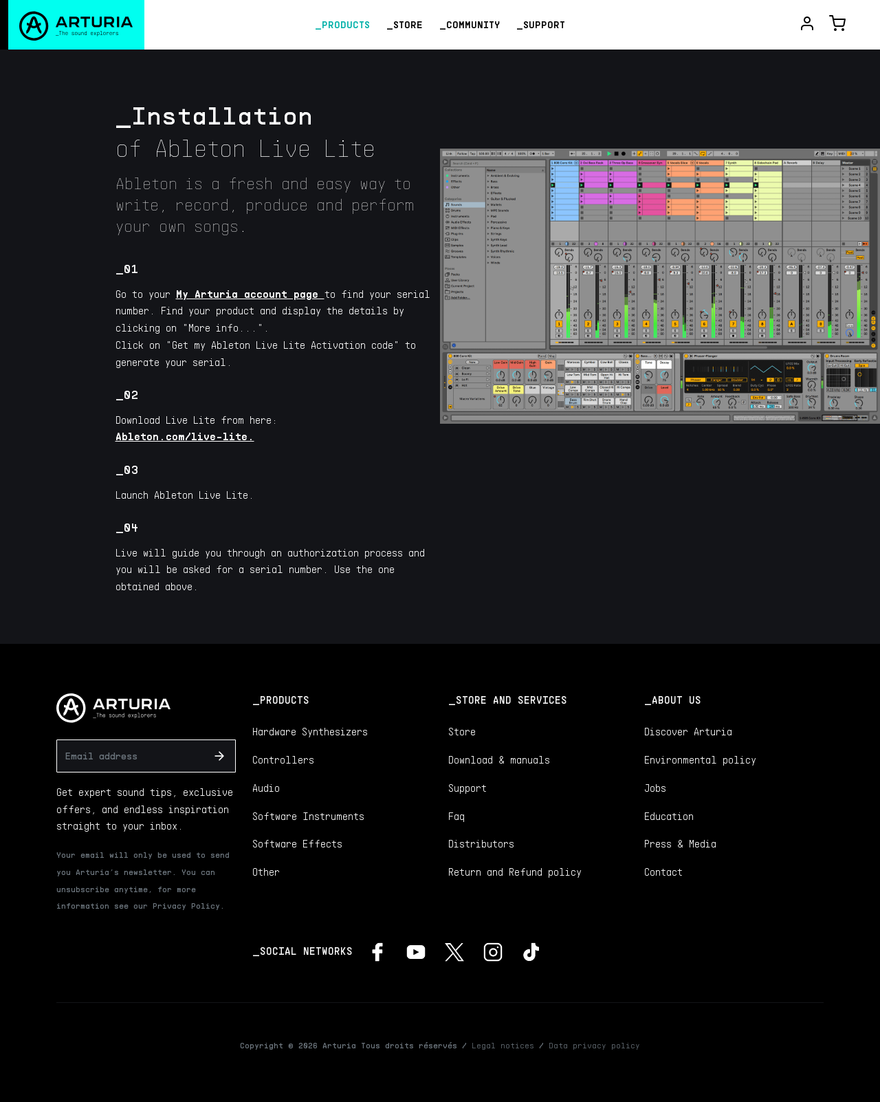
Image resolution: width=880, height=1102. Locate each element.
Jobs (655, 787)
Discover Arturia (688, 731)
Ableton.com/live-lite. (185, 436)
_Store (404, 24)
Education (669, 816)
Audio (266, 787)
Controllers (283, 759)
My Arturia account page (250, 294)
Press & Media (680, 843)
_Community (469, 24)
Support (467, 787)
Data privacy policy (594, 1045)
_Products (342, 24)
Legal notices (503, 1045)
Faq (456, 816)
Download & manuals (499, 759)
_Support (540, 24)
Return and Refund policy (515, 871)
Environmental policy (700, 759)
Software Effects (297, 843)
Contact (663, 871)
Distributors (481, 843)
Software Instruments (308, 816)
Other (266, 871)
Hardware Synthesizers (310, 731)
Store (462, 731)
